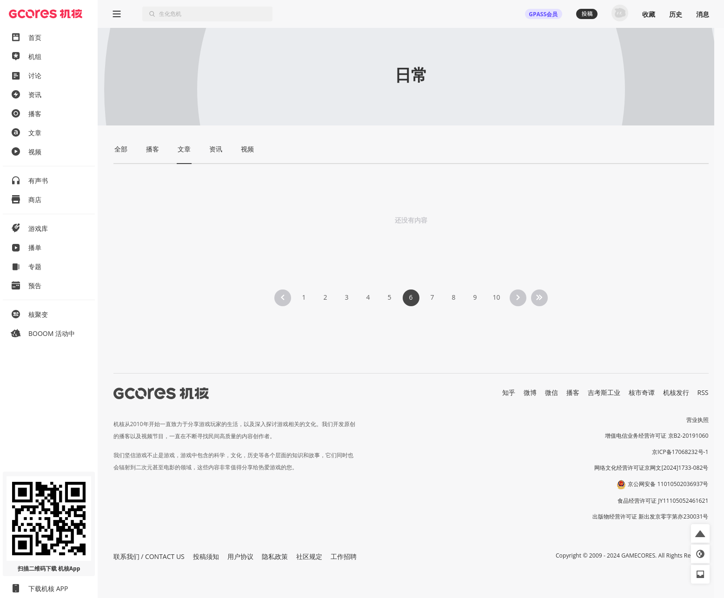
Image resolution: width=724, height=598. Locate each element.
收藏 (648, 14)
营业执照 (697, 420)
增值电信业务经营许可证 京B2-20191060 (656, 436)
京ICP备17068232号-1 (680, 452)
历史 (675, 14)
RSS (703, 392)
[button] (700, 533)
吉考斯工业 (604, 392)
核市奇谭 (642, 392)
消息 (702, 14)
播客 (572, 392)
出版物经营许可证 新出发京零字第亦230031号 (650, 516)
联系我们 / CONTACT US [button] (149, 556)
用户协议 (240, 556)
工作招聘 (344, 556)
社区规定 (309, 556)
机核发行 (676, 392)
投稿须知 (206, 556)
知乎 (508, 392)
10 (496, 297)
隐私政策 (275, 556)
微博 (530, 392)
